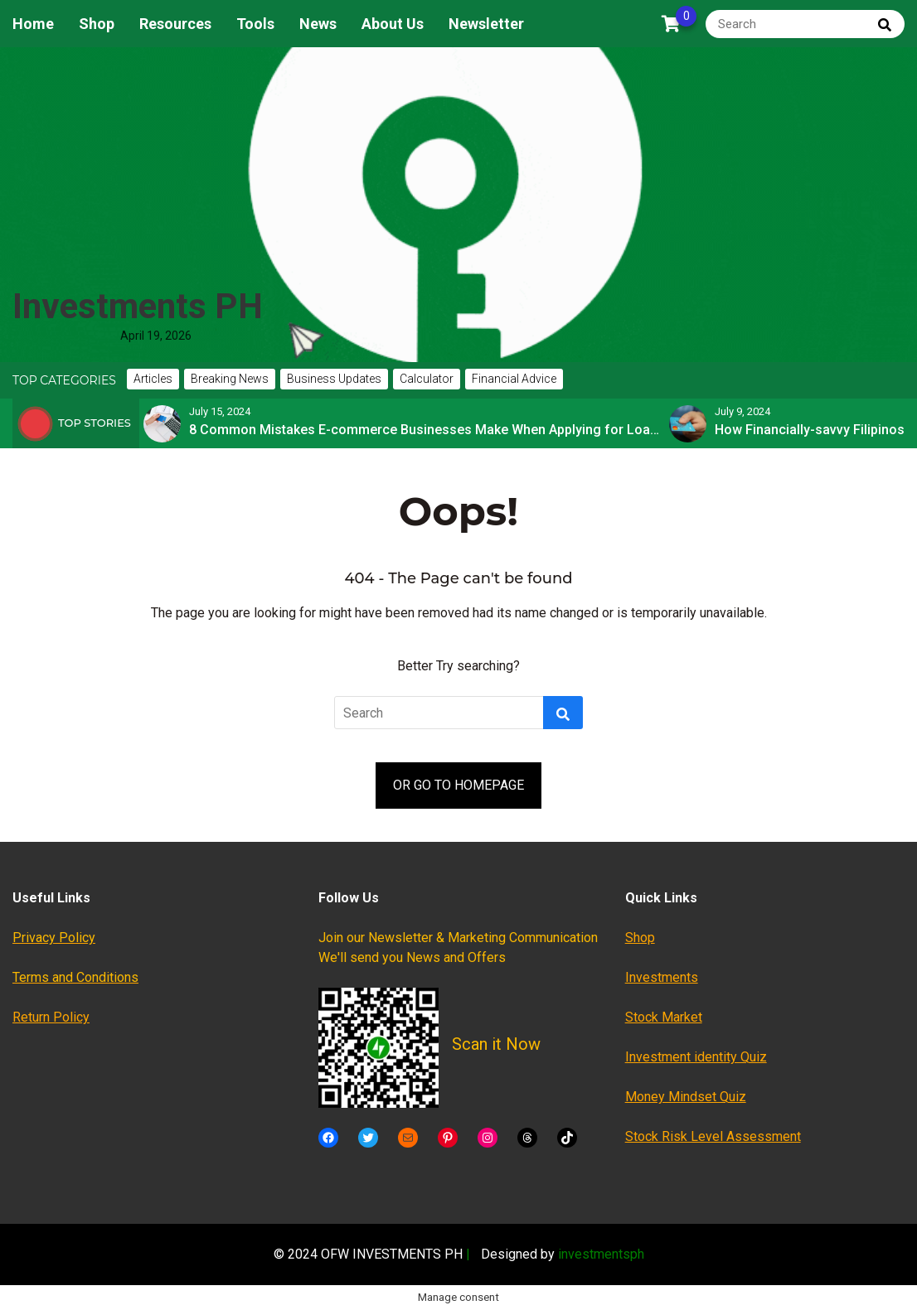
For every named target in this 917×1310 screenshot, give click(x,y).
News (318, 23)
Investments (661, 977)
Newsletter (486, 23)
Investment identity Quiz (696, 1057)
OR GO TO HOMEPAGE (458, 785)
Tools (255, 23)
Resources (175, 23)
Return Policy (51, 1017)
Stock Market (663, 1017)
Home (33, 23)
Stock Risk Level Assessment (713, 1136)
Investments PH (137, 306)
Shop (96, 23)
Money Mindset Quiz (685, 1097)
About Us (392, 23)
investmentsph (601, 1254)
